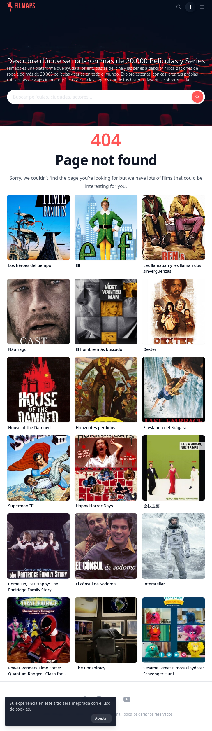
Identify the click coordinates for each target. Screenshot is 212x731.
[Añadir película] (190, 7)
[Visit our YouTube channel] (126, 699)
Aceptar (101, 718)
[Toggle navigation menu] (202, 7)
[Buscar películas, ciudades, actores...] (179, 7)
